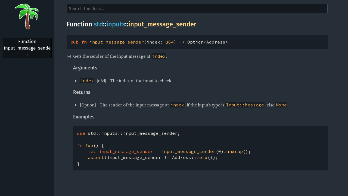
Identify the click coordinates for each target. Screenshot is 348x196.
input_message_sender (162, 24)
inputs (115, 24)
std (98, 24)
